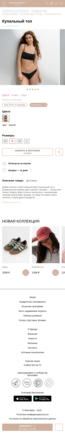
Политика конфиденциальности (32, 414)
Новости (32, 338)
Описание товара (12, 180)
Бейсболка (38, 267)
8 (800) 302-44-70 (32, 365)
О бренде (32, 329)
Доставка (31, 180)
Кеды (5, 267)
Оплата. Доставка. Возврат (32, 320)
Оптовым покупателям (32, 352)
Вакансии (32, 334)
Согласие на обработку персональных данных (32, 418)
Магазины (33, 343)
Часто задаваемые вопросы (32, 311)
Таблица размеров (32, 315)
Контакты (32, 347)
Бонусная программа (32, 306)
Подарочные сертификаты (32, 301)
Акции (32, 297)
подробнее (38, 105)
